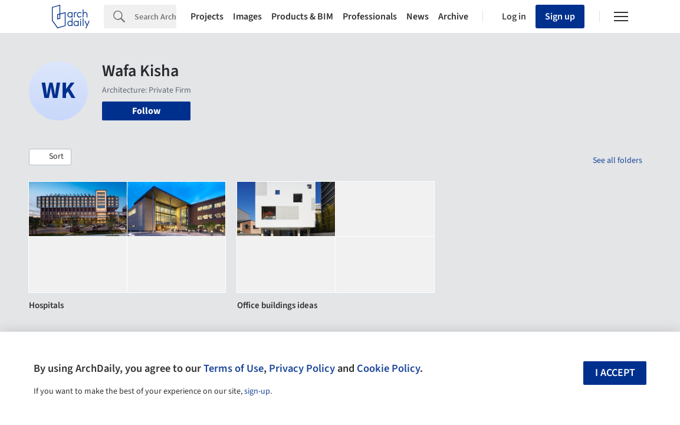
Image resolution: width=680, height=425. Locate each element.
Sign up (560, 16)
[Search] (155, 16)
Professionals (370, 16)
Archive (453, 16)
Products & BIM (302, 16)
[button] (50, 157)
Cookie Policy (388, 368)
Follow (146, 110)
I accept (615, 372)
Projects (207, 16)
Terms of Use (233, 368)
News (417, 16)
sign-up (257, 391)
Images (247, 16)
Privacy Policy (302, 368)
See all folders (617, 160)
